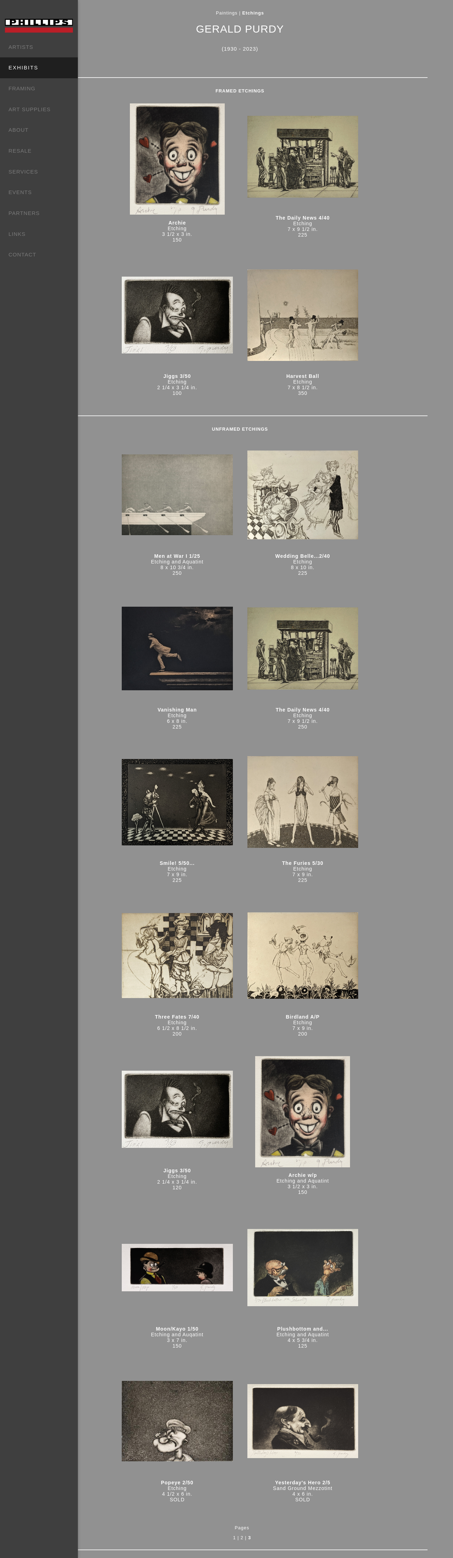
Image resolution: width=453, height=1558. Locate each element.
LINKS (16, 234)
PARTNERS (24, 213)
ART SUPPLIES (29, 109)
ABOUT (18, 130)
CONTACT (22, 254)
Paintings (249, 13)
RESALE (19, 151)
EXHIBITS (23, 67)
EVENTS (20, 192)
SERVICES (23, 172)
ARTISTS (20, 47)
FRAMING (21, 88)
